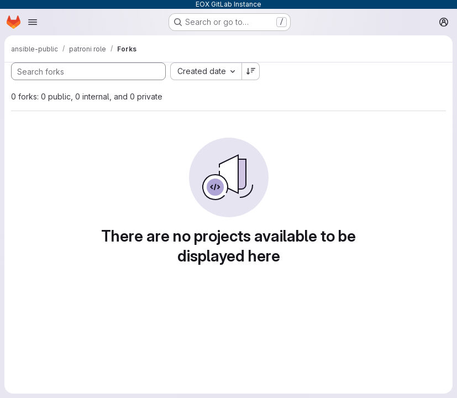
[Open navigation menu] (32, 22)
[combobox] (205, 71)
